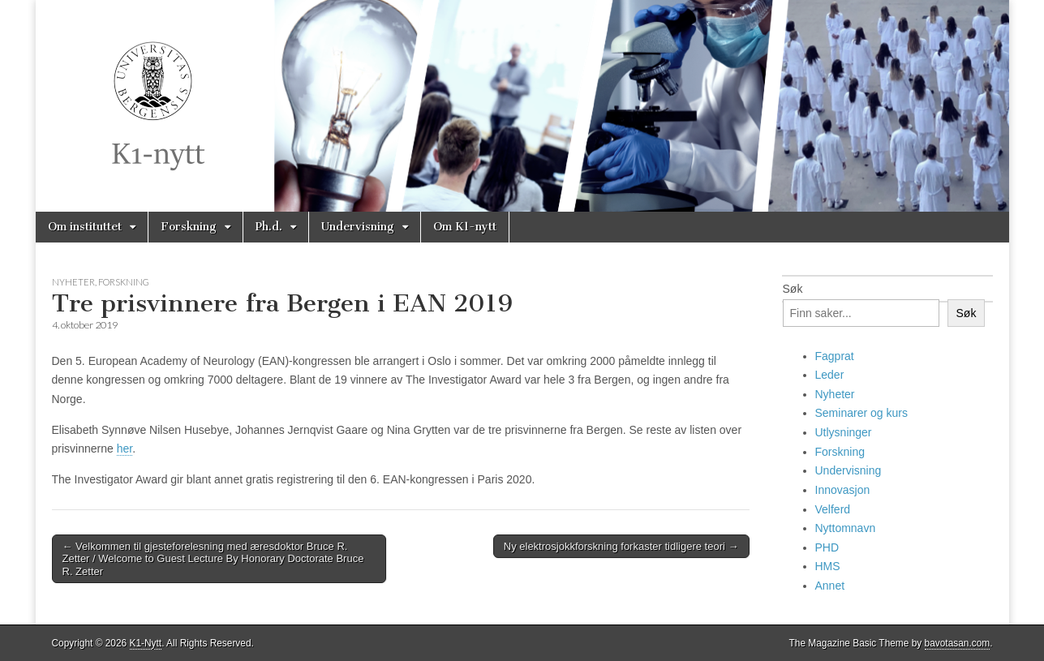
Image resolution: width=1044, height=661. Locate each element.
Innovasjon (842, 489)
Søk (793, 288)
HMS (827, 566)
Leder (829, 374)
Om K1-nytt (464, 227)
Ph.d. (269, 227)
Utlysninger (843, 432)
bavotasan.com (957, 643)
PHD (827, 547)
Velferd (833, 509)
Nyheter (73, 282)
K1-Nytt (146, 643)
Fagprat (834, 356)
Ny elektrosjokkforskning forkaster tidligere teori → (621, 546)
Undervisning (357, 227)
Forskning (189, 227)
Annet (830, 585)
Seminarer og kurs (861, 412)
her (124, 448)
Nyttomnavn (845, 528)
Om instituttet (85, 227)
